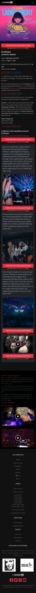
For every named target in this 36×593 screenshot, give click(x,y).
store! (20, 555)
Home (18, 460)
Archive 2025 (18, 495)
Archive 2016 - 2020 (18, 505)
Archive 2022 (18, 501)
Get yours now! (14, 88)
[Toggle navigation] (32, 2)
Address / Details (16, 94)
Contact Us (18, 534)
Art (18, 479)
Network (18, 472)
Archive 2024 (18, 497)
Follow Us (18, 541)
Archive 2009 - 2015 (18, 506)
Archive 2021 (18, 503)
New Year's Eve (18, 463)
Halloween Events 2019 (18, 513)
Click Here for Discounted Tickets (18, 45)
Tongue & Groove (18, 492)
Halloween (18, 466)
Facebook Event (16, 73)
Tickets (23, 86)
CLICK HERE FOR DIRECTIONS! (11, 126)
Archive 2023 (18, 499)
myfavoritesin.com (27, 587)
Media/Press (18, 537)
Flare (18, 476)
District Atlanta (17, 489)
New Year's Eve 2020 (18, 510)
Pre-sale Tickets (6, 73)
